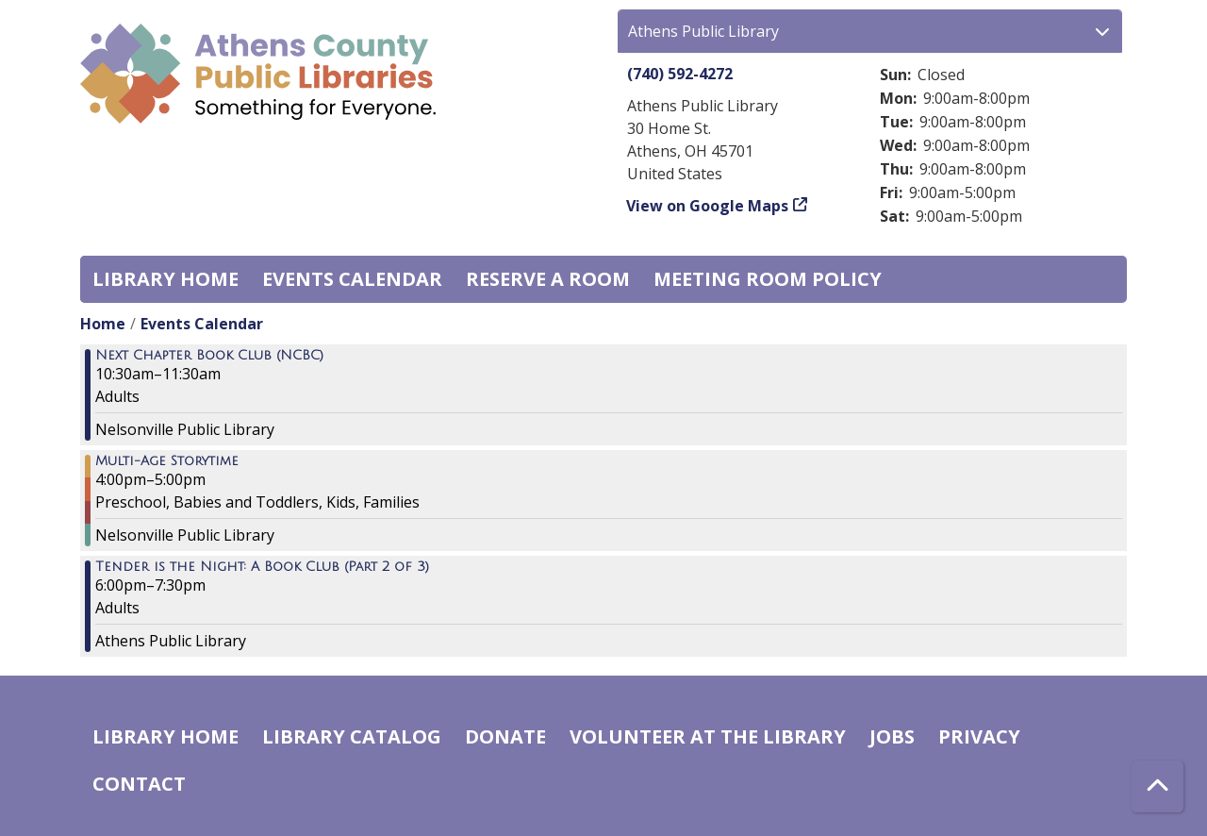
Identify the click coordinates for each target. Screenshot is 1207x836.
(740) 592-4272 (680, 73)
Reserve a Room (548, 279)
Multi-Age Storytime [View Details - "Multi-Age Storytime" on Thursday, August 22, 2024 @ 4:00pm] (167, 461)
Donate (505, 736)
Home (102, 323)
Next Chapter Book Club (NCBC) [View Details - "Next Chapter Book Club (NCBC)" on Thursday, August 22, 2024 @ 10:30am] (209, 355)
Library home (165, 279)
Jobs (892, 736)
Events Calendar (352, 279)
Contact (139, 783)
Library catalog (351, 736)
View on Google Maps (707, 205)
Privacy (979, 736)
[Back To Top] (1157, 786)
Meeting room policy (767, 279)
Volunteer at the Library (708, 736)
